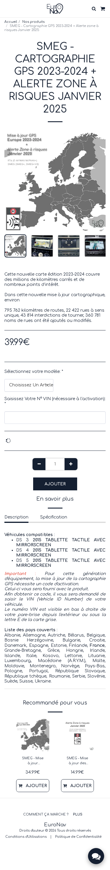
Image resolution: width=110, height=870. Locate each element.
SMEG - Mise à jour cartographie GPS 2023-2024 (32, 761)
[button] (6, 8)
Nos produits (33, 22)
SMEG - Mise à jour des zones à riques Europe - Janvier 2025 (77, 761)
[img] (32, 734)
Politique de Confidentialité (78, 837)
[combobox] (28, 385)
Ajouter (55, 484)
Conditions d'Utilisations (26, 837)
